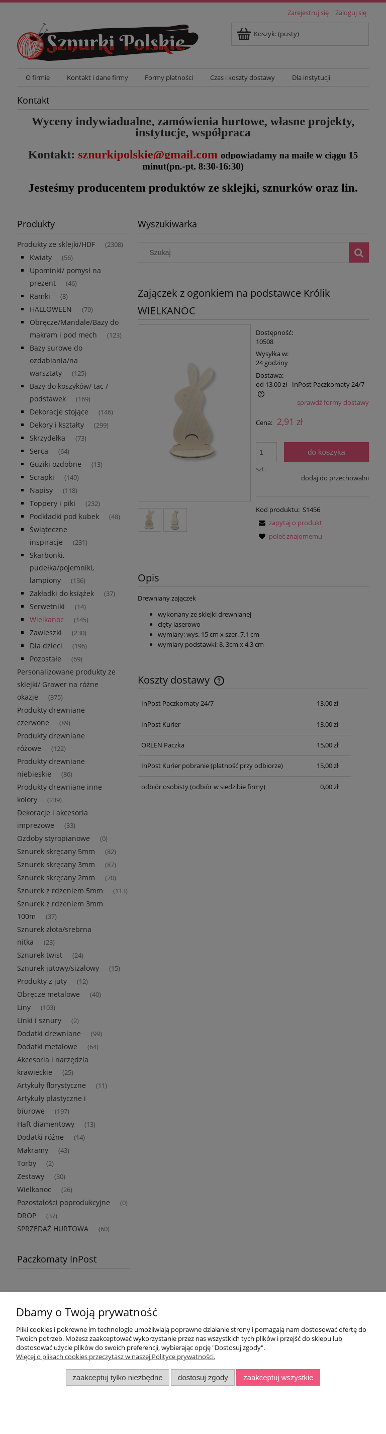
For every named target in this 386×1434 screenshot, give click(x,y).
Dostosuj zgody (203, 1377)
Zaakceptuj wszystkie (278, 1377)
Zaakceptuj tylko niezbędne (117, 1377)
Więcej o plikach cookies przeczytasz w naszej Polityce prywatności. (115, 1356)
